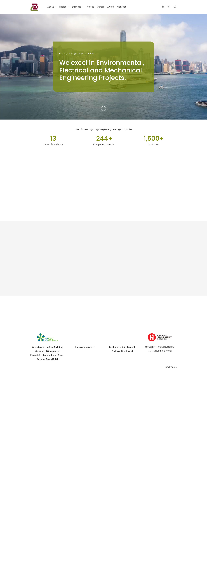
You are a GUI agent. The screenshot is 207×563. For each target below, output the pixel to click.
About (50, 6)
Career (100, 6)
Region (63, 6)
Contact (121, 6)
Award (110, 6)
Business (76, 6)
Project (90, 6)
